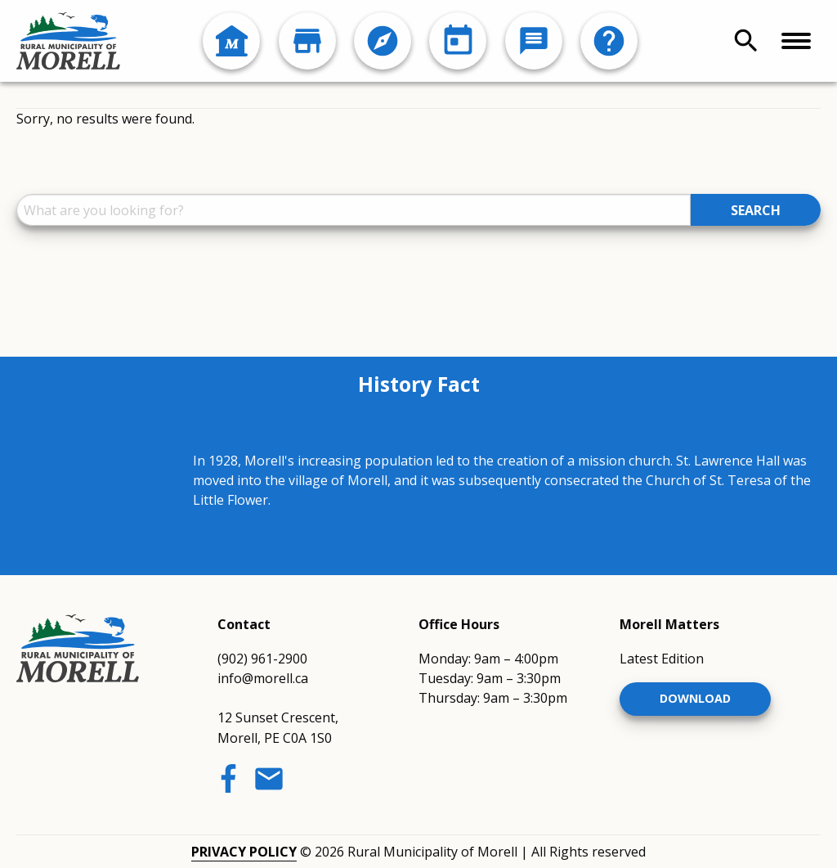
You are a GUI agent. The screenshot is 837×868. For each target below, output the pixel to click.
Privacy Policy (244, 852)
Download (695, 698)
